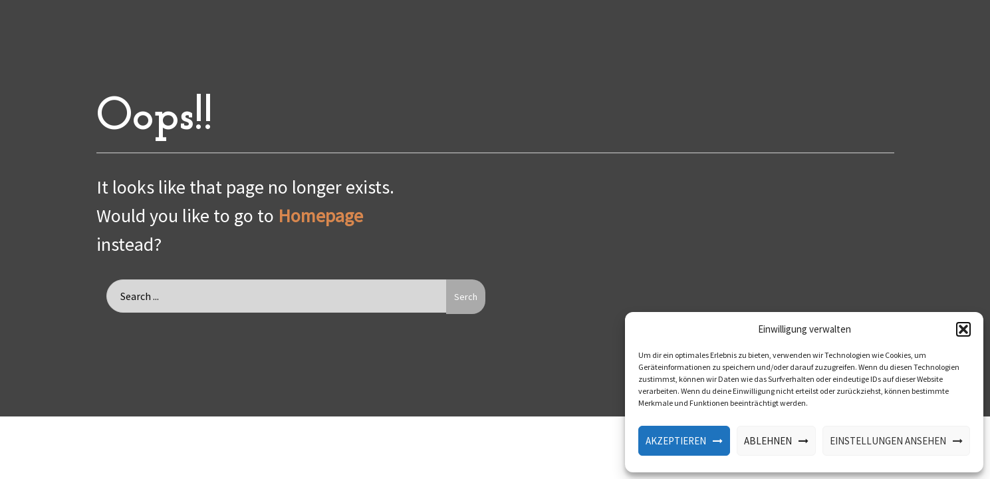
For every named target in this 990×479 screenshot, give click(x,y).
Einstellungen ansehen (888, 440)
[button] (963, 329)
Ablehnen (768, 440)
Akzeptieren (676, 440)
